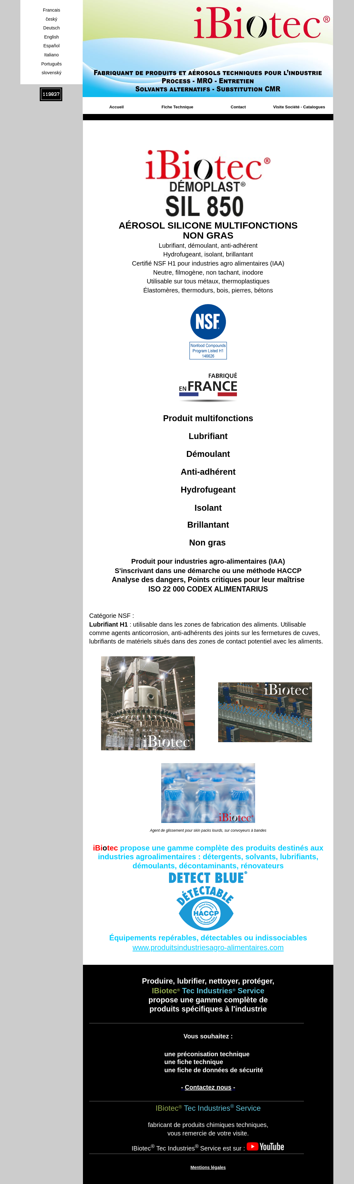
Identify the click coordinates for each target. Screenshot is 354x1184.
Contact (238, 107)
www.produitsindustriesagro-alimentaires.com (208, 947)
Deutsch (51, 27)
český (51, 19)
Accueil (116, 107)
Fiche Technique (177, 107)
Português (51, 63)
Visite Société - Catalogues (299, 107)
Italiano (51, 54)
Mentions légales (208, 1167)
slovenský (51, 72)
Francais (51, 10)
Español (51, 45)
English (51, 36)
